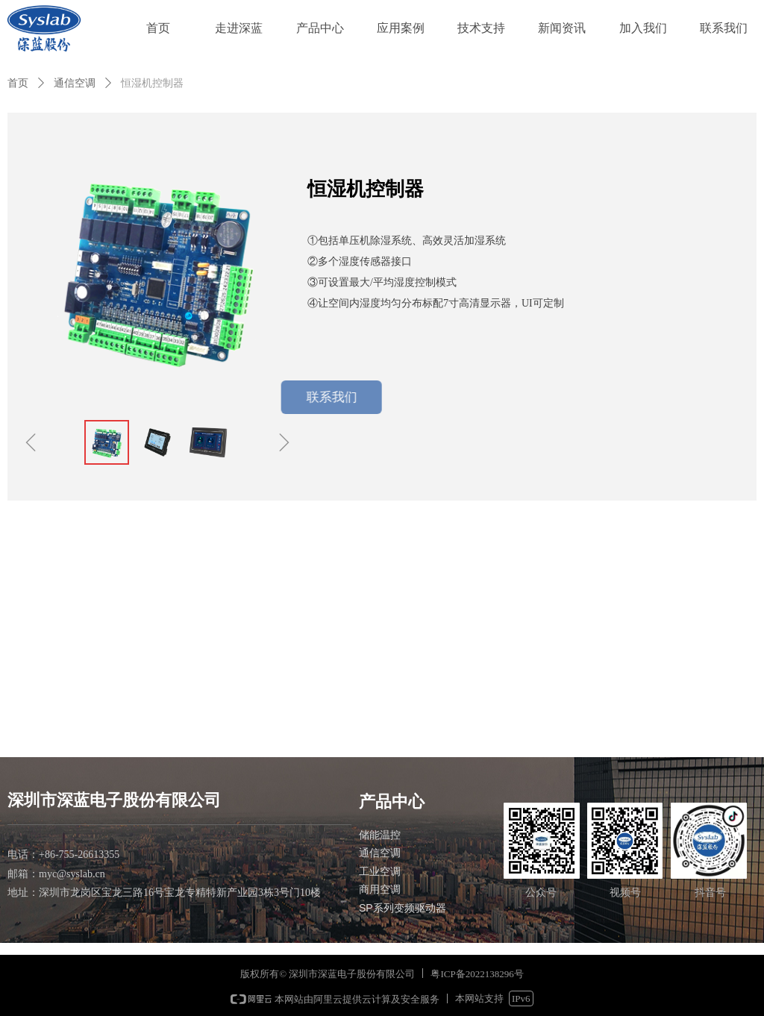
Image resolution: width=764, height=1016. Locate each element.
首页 (17, 83)
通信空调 (75, 83)
